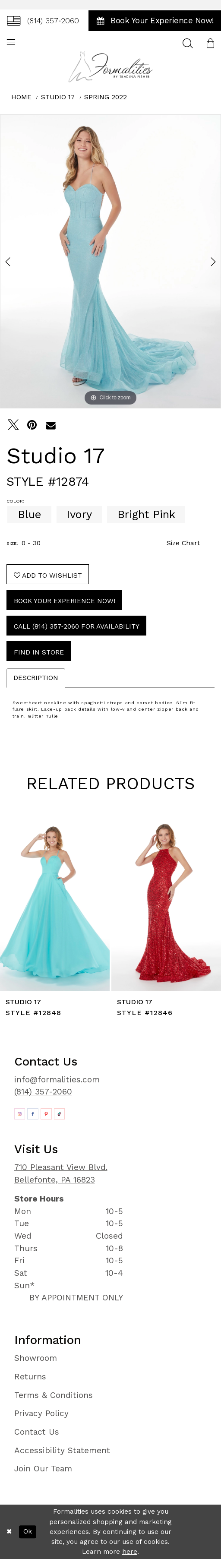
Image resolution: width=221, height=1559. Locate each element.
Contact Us (36, 1432)
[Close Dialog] (9, 1531)
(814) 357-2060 (43, 1092)
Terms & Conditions (53, 1395)
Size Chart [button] (183, 543)
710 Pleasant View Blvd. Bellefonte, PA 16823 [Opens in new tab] (60, 1173)
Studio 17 (58, 97)
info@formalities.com (57, 1080)
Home (21, 97)
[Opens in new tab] (19, 1113)
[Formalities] (111, 67)
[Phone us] (43, 20)
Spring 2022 (105, 97)
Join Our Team (43, 1469)
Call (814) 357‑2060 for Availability (76, 626)
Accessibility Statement (62, 1450)
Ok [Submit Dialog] (27, 1531)
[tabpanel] (110, 261)
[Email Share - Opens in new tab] (51, 425)
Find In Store (39, 652)
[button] (210, 43)
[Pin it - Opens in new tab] (32, 425)
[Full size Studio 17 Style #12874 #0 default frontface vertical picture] (110, 261)
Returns (30, 1377)
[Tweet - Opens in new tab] (13, 425)
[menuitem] (43, 20)
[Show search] (188, 43)
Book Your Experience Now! (64, 601)
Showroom (35, 1358)
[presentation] (55, 903)
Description (35, 678)
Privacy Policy (41, 1413)
